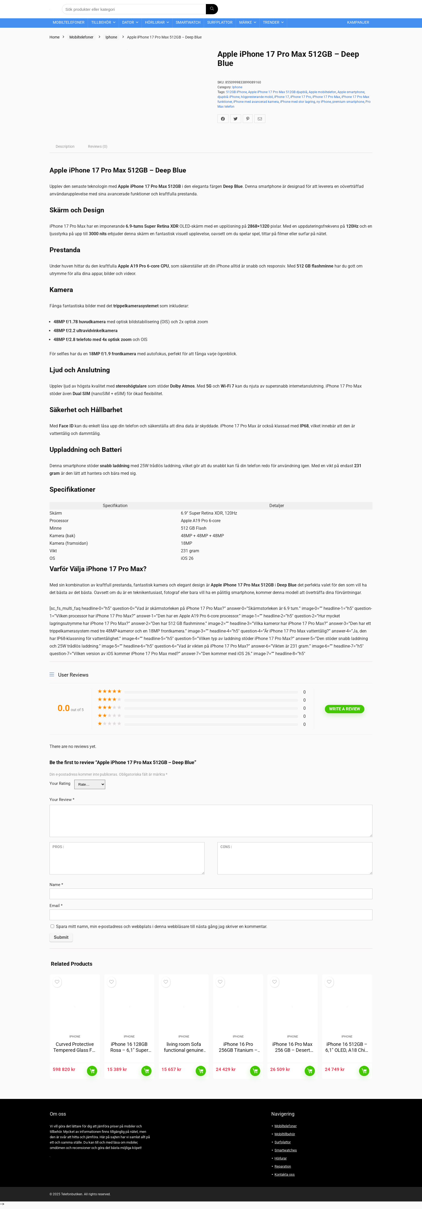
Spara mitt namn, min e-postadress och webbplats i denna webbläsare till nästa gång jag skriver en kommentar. (161, 926)
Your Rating (60, 783)
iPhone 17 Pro (300, 97)
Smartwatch (188, 22)
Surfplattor (220, 22)
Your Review (62, 799)
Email (56, 905)
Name (56, 884)
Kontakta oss (285, 1177)
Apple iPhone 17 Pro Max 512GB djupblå (277, 92)
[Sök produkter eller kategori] (212, 9)
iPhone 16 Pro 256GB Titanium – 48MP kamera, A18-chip (238, 1055)
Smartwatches (286, 1153)
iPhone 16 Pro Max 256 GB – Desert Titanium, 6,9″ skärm (292, 1055)
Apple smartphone (350, 92)
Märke (245, 22)
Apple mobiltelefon (322, 92)
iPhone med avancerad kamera (256, 102)
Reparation (283, 1169)
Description (65, 146)
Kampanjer (358, 22)
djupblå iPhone (228, 97)
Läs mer (92, 1073)
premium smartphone (348, 102)
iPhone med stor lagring (297, 102)
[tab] (65, 146)
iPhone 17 (281, 97)
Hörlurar (155, 22)
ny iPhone (323, 102)
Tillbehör (101, 22)
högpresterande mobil (257, 97)
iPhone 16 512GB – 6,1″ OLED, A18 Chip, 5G (347, 1053)
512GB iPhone (236, 92)
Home (54, 37)
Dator (128, 22)
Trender (271, 22)
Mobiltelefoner (69, 22)
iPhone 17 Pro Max (326, 97)
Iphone (111, 37)
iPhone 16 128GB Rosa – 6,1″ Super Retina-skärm (129, 1053)
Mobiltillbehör (285, 1137)
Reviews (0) (97, 146)
